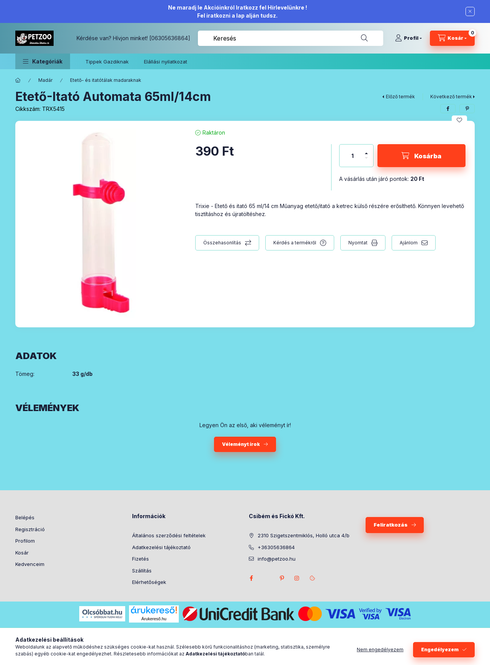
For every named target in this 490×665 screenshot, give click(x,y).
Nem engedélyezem (380, 649)
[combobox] (290, 38)
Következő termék (451, 96)
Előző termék (400, 96)
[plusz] (366, 150)
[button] (42, 61)
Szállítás (142, 570)
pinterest (281, 578)
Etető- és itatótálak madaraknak (105, 80)
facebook (251, 578)
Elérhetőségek (149, 582)
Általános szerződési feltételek (169, 535)
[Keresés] (364, 38)
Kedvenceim (29, 564)
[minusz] (366, 161)
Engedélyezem (440, 649)
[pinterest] (467, 108)
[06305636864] (169, 38)
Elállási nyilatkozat (165, 62)
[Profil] (408, 38)
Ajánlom (409, 243)
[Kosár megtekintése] (452, 38)
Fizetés (140, 559)
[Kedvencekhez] (459, 120)
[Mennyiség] (352, 156)
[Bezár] (470, 11)
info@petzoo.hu (277, 559)
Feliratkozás (391, 525)
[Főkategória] (18, 80)
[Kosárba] (421, 155)
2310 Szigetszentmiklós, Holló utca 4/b (304, 535)
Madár (45, 80)
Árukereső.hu (153, 618)
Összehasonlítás (222, 243)
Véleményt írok (241, 444)
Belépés (24, 517)
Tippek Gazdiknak (107, 62)
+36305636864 (276, 547)
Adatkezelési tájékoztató (161, 547)
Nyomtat (358, 243)
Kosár (22, 553)
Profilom (25, 541)
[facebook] (448, 108)
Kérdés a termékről (294, 243)
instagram (297, 578)
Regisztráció (30, 529)
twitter (266, 578)
